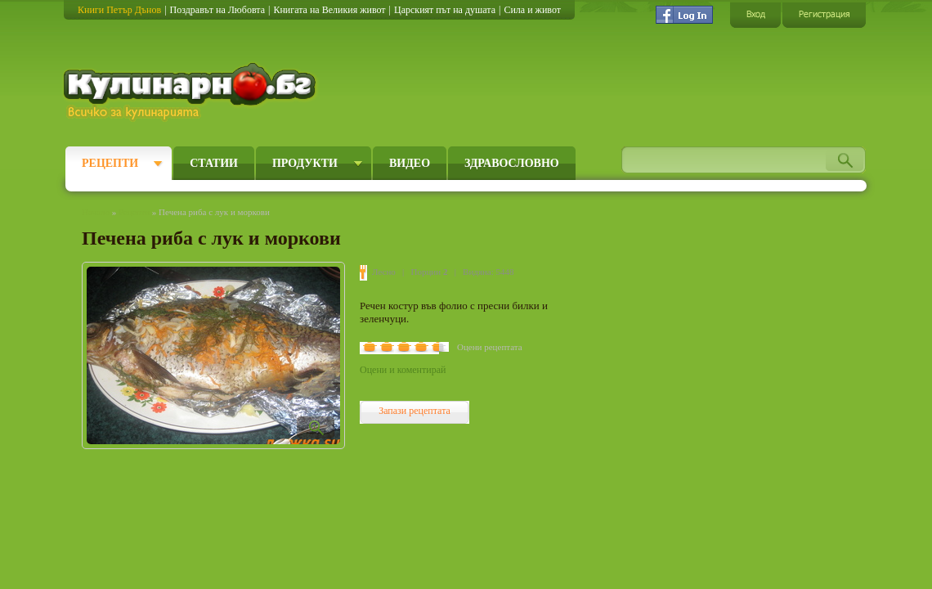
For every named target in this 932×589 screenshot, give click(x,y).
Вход (755, 14)
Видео (409, 163)
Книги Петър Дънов (119, 10)
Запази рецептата (414, 410)
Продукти (305, 163)
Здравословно (511, 163)
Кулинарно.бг (191, 92)
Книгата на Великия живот (329, 10)
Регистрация (824, 14)
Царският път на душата (444, 10)
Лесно (384, 272)
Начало (96, 212)
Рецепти (110, 163)
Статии (214, 163)
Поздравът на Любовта (217, 10)
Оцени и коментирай (403, 369)
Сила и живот (532, 10)
